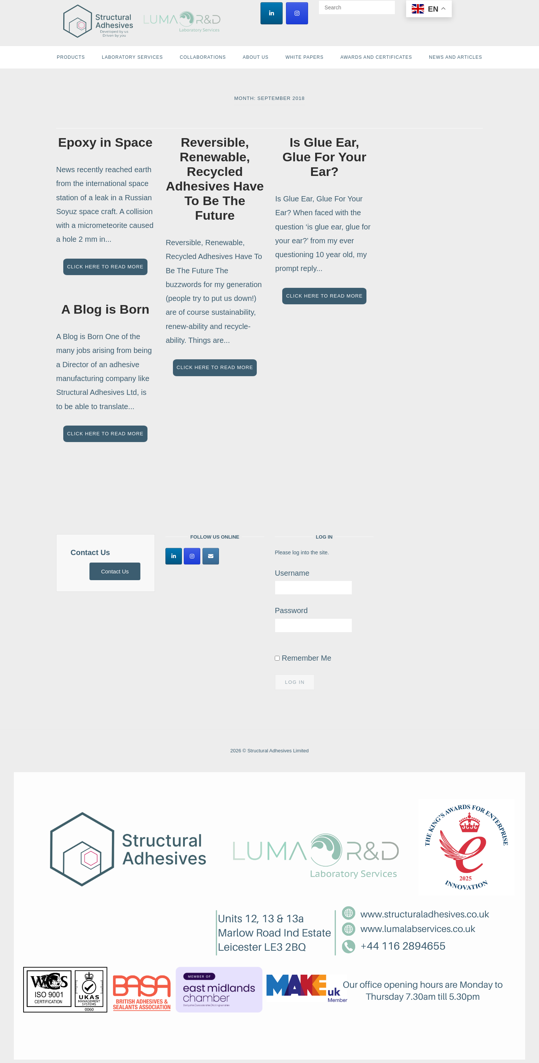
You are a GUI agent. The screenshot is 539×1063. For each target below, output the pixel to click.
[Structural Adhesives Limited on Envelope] (210, 556)
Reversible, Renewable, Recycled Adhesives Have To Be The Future (215, 178)
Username (292, 573)
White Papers (305, 57)
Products (71, 57)
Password (291, 610)
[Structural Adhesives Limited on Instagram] (297, 13)
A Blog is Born (105, 309)
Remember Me (303, 658)
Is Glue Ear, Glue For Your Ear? (324, 157)
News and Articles (455, 57)
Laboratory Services (132, 57)
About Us (256, 57)
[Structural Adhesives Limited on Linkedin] (272, 13)
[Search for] (357, 7)
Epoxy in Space (105, 142)
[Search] (387, 4)
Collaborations (203, 57)
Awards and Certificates (376, 57)
